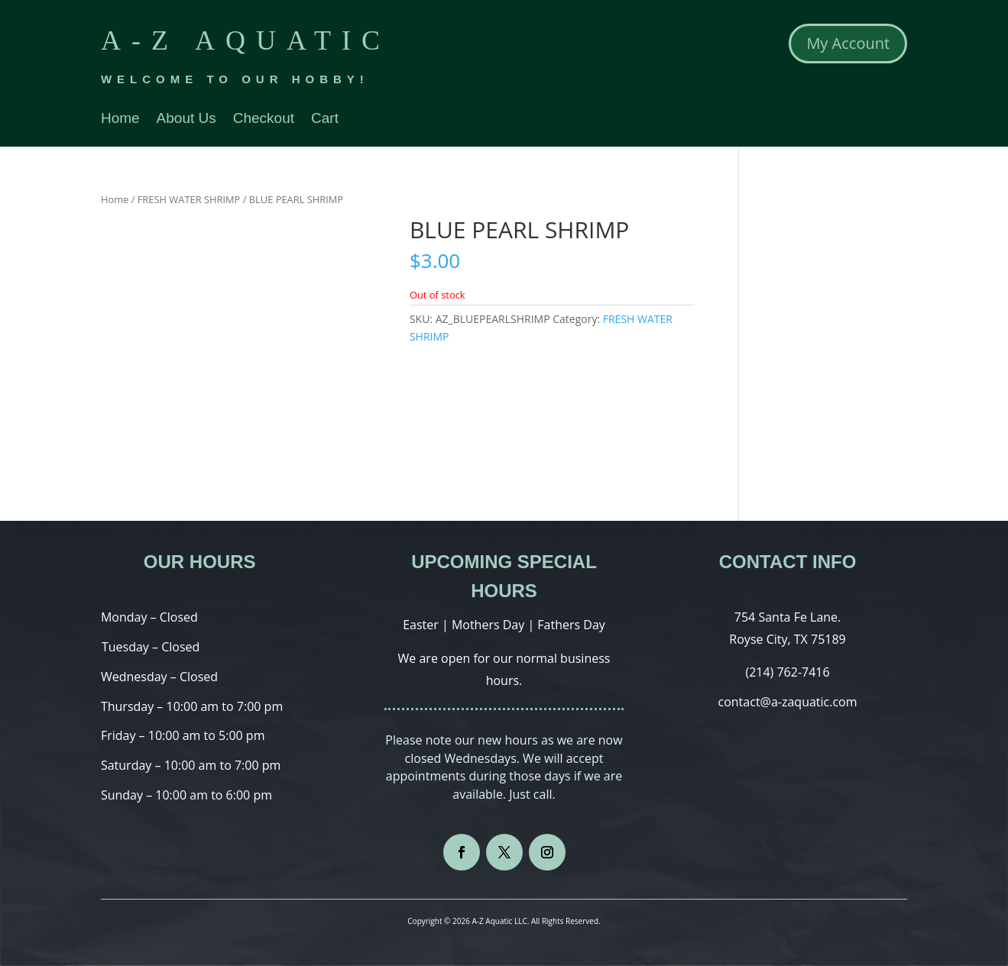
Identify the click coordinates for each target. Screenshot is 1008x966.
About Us (186, 119)
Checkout (263, 119)
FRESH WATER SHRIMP (189, 199)
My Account (848, 43)
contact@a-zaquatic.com (787, 701)
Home (120, 119)
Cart (325, 119)
